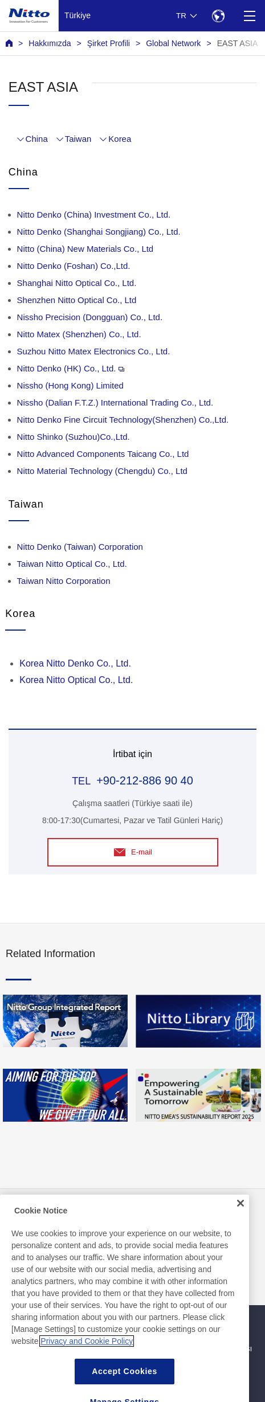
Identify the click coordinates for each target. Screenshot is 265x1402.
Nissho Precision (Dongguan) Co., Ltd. (89, 317)
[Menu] (249, 15)
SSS (14, 1237)
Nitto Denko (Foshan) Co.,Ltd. (74, 266)
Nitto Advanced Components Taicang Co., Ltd (103, 454)
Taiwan (78, 139)
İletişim (148, 1214)
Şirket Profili (108, 43)
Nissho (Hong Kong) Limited (70, 385)
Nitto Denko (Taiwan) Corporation (80, 546)
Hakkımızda (49, 43)
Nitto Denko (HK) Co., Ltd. (71, 368)
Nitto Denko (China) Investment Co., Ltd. (94, 214)
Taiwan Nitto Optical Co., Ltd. (72, 564)
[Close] (240, 1287)
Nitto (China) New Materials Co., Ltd (85, 249)
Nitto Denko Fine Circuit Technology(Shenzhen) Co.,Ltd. (123, 419)
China (37, 139)
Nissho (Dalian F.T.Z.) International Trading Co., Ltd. (115, 402)
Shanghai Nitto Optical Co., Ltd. (77, 283)
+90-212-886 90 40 (144, 780)
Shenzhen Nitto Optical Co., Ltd (77, 300)
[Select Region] (218, 15)
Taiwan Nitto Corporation (64, 581)
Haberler (21, 1214)
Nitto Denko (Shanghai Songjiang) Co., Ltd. (99, 231)
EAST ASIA (237, 43)
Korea (119, 139)
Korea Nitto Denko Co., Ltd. (75, 663)
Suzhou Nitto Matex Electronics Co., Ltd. (93, 351)
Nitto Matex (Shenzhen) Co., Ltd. (79, 334)
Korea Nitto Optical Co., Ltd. (76, 680)
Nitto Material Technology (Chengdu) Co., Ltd (102, 471)
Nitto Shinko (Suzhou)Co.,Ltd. (73, 437)
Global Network (173, 43)
